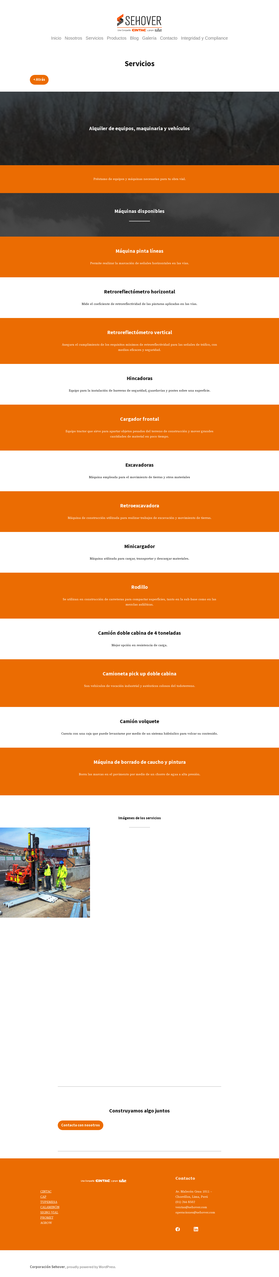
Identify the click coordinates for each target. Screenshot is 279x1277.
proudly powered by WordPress (91, 1267)
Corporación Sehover (47, 1267)
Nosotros (73, 38)
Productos (116, 38)
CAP (43, 1197)
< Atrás (39, 79)
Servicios (94, 38)
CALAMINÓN (50, 1207)
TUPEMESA (48, 1202)
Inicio (56, 38)
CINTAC (45, 1192)
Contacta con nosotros (80, 1125)
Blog (134, 38)
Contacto (168, 38)
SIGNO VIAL (49, 1212)
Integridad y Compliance (204, 38)
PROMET (46, 1218)
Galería (149, 38)
